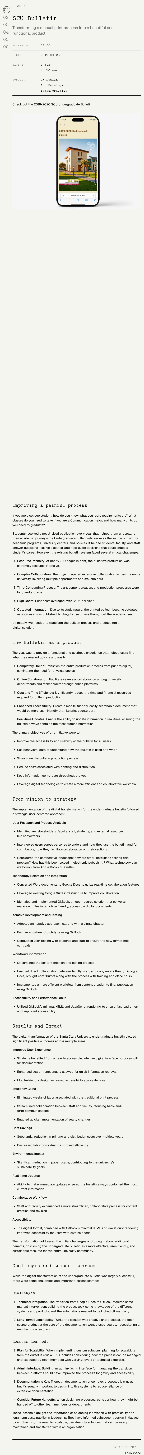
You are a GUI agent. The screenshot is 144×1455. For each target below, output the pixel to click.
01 (7, 9)
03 (6, 24)
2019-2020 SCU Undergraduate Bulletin (63, 104)
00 (6, 46)
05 (6, 39)
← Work (19, 6)
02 (6, 17)
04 (6, 31)
